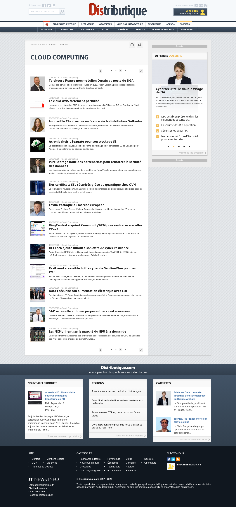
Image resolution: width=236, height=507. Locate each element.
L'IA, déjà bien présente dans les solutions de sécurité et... (179, 118)
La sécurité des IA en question (178, 125)
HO (46, 24)
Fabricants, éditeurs (64, 24)
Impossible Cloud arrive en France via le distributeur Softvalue (96, 121)
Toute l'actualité (38, 44)
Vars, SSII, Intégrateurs (130, 24)
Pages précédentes (100, 71)
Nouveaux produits (90, 462)
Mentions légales (55, 458)
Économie (46, 29)
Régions (140, 29)
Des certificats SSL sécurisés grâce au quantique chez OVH (92, 185)
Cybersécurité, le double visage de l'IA (179, 90)
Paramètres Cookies (42, 466)
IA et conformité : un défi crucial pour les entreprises (179, 138)
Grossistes (105, 24)
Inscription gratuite (189, 12)
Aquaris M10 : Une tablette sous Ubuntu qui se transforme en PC (60, 395)
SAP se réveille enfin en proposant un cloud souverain (89, 311)
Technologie (67, 29)
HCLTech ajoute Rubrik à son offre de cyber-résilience (89, 248)
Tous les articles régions (129, 435)
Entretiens (187, 29)
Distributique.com (38, 488)
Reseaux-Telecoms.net (41, 495)
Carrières (122, 29)
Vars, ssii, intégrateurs (91, 470)
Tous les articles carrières (192, 439)
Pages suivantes (141, 71)
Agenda (170, 24)
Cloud (105, 29)
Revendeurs (154, 24)
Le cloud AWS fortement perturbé (74, 101)
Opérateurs (87, 24)
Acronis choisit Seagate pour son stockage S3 (83, 142)
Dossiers (185, 24)
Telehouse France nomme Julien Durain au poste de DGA (91, 81)
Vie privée (52, 462)
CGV (34, 462)
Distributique (118, 10)
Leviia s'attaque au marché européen (77, 205)
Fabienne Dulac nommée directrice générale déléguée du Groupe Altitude (190, 395)
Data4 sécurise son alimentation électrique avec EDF (88, 291)
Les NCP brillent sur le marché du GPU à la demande (87, 332)
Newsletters (188, 464)
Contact (36, 458)
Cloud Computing (59, 44)
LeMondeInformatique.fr (41, 485)
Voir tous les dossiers (191, 152)
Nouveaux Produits (162, 29)
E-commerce (88, 29)
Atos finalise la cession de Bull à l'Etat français (116, 391)
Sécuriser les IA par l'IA (174, 130)
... (107, 70)
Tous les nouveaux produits (63, 436)
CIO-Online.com (37, 491)
